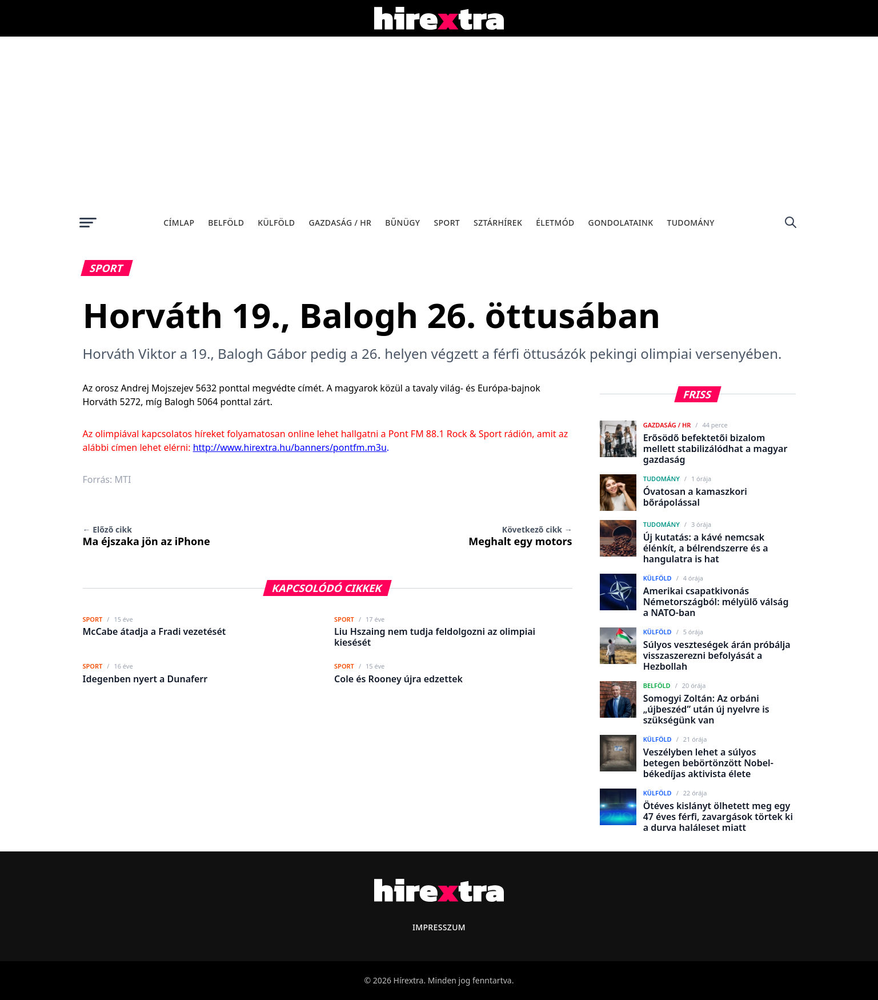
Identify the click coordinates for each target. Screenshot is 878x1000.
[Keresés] (790, 222)
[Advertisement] (439, 122)
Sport (447, 222)
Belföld (226, 222)
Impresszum (439, 927)
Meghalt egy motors (520, 536)
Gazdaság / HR (339, 222)
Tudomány (690, 222)
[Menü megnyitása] (88, 222)
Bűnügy (402, 222)
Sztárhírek (498, 222)
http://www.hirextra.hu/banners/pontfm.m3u (290, 447)
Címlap (178, 222)
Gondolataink (621, 222)
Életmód (555, 222)
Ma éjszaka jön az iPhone (146, 536)
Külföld (276, 222)
